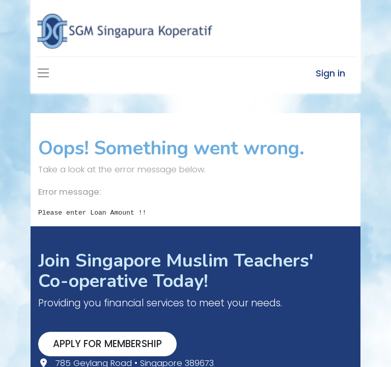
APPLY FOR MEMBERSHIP (107, 344)
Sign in (330, 73)
